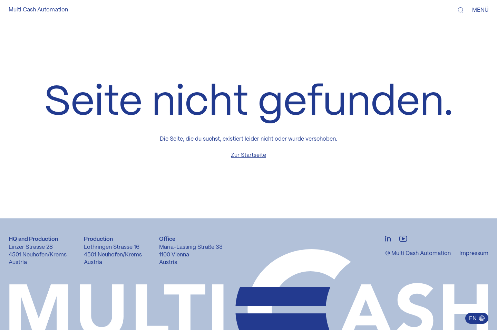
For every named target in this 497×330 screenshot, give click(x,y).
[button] (476, 318)
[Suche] (461, 10)
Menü (480, 10)
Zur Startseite (248, 155)
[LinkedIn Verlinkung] (388, 239)
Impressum (473, 253)
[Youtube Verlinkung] (403, 239)
